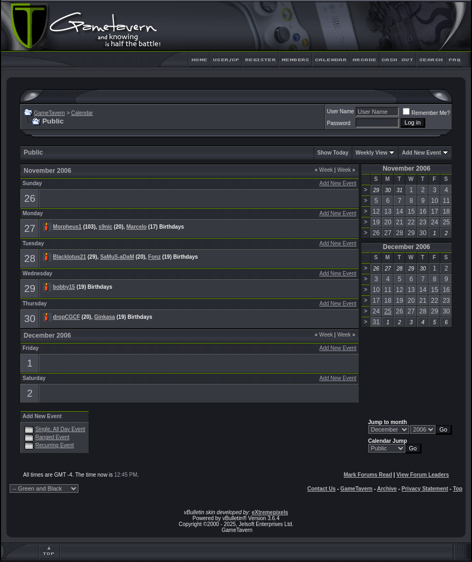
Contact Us (321, 489)
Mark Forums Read (368, 475)
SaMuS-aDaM (117, 257)
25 (387, 311)
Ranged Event (52, 437)
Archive (387, 489)
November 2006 (407, 168)
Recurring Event (54, 445)
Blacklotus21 (69, 257)
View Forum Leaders (422, 475)
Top (457, 489)
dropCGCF (67, 317)
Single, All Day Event (60, 429)
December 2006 (406, 247)
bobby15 (64, 287)
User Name (340, 111)
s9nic (106, 227)
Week (324, 170)
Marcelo (136, 227)
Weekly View (371, 153)
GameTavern (49, 113)
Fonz (154, 257)
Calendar (82, 113)
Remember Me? (426, 113)
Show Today (332, 153)
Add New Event (421, 153)
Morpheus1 (67, 227)
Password (339, 123)
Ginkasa (104, 317)
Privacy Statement (425, 489)
